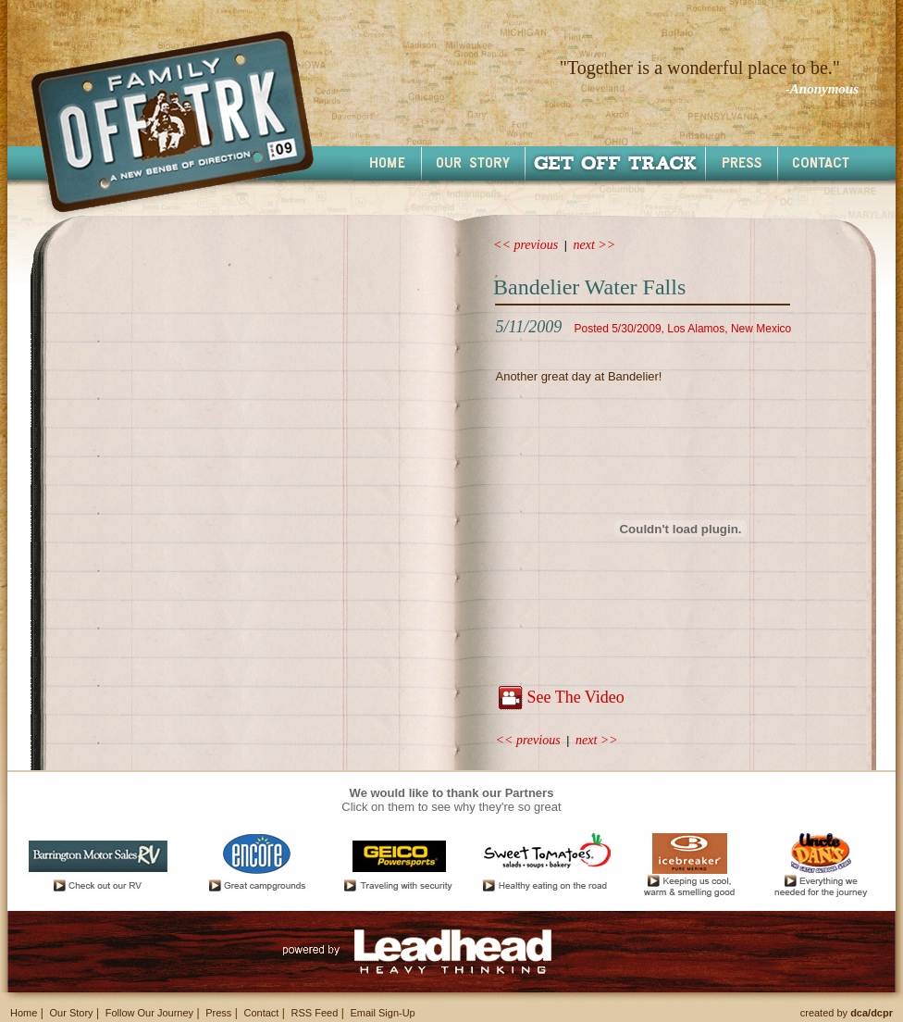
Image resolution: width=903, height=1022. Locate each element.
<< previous (525, 245)
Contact (260, 1012)
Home (23, 1012)
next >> (595, 245)
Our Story (71, 1012)
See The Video (575, 697)
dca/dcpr (871, 1012)
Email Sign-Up (382, 1012)
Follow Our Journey (149, 1012)
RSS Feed (315, 1012)
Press (218, 1012)
